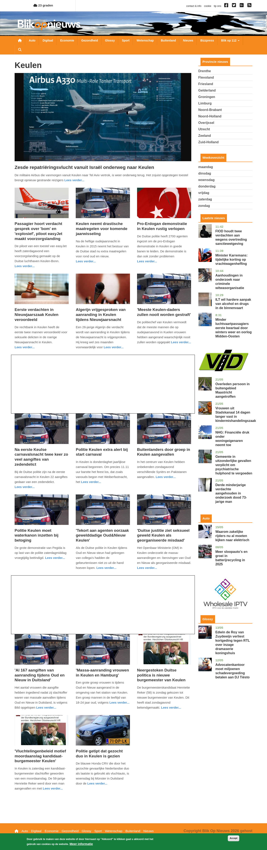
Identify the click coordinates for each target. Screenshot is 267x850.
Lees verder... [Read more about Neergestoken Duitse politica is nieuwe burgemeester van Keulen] (171, 707)
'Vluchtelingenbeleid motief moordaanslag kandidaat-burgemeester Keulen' (40, 756)
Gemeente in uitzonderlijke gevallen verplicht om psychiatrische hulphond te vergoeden (233, 465)
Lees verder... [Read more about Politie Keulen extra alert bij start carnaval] (91, 482)
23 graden (43, 5)
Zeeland (204, 135)
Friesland (205, 84)
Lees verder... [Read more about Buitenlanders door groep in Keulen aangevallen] (166, 477)
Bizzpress (207, 40)
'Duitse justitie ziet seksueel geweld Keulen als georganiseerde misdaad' (163, 535)
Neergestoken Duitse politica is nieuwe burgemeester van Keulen (161, 675)
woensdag (206, 180)
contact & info (194, 6)
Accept (233, 838)
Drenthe (204, 71)
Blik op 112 (230, 40)
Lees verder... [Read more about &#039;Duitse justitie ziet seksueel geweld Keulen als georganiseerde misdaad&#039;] (147, 568)
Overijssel (206, 122)
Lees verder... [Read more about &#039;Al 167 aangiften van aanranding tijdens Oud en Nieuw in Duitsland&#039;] (46, 707)
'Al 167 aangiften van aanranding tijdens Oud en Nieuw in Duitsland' (40, 675)
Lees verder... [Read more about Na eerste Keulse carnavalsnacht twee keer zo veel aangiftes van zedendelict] (25, 487)
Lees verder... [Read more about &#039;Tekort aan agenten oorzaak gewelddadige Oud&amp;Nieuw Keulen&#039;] (106, 568)
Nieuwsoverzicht (20, 40)
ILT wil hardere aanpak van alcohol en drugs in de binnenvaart (233, 304)
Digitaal (48, 40)
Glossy (110, 40)
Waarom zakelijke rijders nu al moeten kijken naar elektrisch (232, 536)
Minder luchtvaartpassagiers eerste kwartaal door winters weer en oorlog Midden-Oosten (233, 328)
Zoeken (20, 49)
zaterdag (205, 199)
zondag (204, 205)
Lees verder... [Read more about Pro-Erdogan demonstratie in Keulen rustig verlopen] (147, 261)
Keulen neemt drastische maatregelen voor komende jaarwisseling (101, 228)
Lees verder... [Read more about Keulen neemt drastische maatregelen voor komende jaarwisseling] (86, 261)
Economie (67, 40)
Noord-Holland (210, 116)
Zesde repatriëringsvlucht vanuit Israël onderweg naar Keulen (84, 167)
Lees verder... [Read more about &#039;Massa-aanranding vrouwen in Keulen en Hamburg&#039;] (119, 702)
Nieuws (188, 40)
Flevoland (206, 77)
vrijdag (203, 193)
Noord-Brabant (210, 110)
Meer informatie (81, 844)
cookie (207, 6)
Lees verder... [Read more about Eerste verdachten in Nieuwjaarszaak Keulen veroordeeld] (25, 347)
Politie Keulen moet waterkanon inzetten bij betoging (36, 535)
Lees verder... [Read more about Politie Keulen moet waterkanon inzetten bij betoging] (55, 558)
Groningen (206, 97)
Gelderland (207, 90)
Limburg (205, 103)
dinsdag (204, 173)
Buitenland (168, 40)
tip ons (217, 6)
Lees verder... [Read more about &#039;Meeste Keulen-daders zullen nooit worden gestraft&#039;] (181, 342)
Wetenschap (145, 40)
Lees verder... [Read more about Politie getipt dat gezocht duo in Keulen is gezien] (97, 783)
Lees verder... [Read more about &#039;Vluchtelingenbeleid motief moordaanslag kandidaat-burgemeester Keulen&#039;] (53, 788)
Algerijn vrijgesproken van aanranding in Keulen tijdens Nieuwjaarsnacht (101, 314)
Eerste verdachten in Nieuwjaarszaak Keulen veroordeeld (36, 314)
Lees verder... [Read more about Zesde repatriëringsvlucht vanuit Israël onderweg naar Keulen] (74, 180)
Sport (126, 40)
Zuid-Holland (208, 142)
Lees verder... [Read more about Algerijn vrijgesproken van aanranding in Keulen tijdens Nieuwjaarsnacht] (114, 347)
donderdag (207, 186)
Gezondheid (89, 40)
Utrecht (204, 129)
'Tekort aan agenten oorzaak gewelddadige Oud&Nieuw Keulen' (102, 535)
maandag (205, 167)
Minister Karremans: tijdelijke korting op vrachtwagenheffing (231, 259)
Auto (32, 40)
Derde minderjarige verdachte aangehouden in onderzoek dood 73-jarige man (231, 493)
